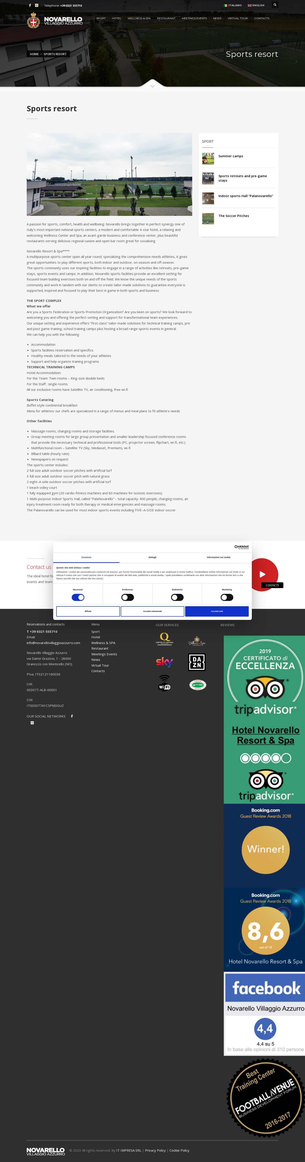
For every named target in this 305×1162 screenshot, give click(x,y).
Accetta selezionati (152, 611)
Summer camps (230, 156)
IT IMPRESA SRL (128, 1150)
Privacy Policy (155, 1150)
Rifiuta (88, 611)
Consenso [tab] (86, 557)
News (217, 18)
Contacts (261, 18)
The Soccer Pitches (233, 215)
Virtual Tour (238, 18)
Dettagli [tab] (152, 557)
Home (34, 54)
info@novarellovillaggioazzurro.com (53, 642)
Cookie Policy (179, 1150)
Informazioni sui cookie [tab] (218, 557)
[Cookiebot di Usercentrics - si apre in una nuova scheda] (229, 547)
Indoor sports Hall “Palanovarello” (245, 196)
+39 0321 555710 (71, 6)
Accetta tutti (217, 611)
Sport (101, 18)
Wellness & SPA (139, 18)
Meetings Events (194, 18)
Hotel (116, 18)
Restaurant (166, 18)
